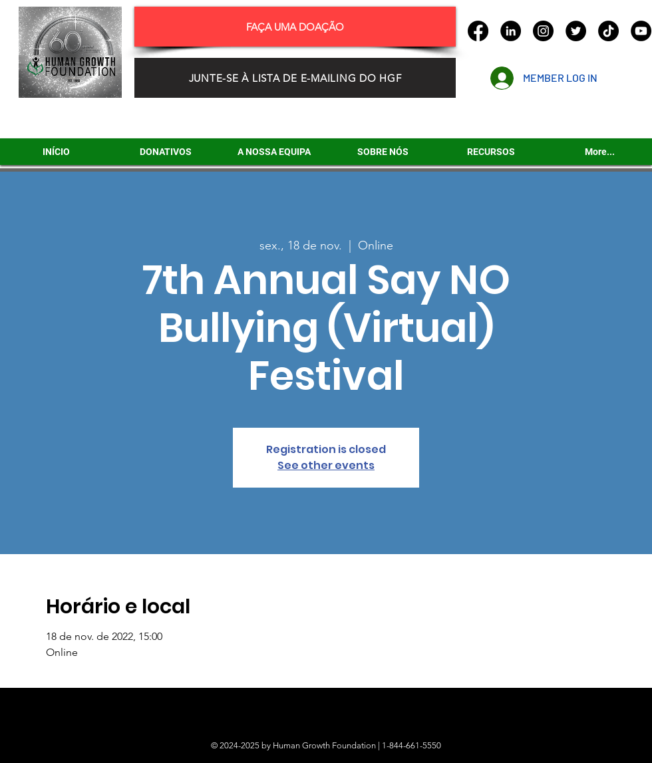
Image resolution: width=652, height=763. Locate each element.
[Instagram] (543, 31)
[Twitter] (576, 31)
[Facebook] (478, 31)
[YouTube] (641, 31)
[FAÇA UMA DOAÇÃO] (295, 27)
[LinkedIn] (510, 31)
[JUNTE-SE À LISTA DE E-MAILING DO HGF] (295, 78)
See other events (326, 465)
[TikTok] (608, 31)
